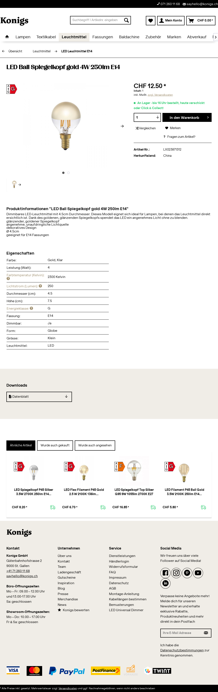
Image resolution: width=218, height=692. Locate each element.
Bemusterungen (121, 605)
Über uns (65, 556)
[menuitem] (100, 20)
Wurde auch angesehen (95, 445)
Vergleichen (146, 128)
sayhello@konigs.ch (200, 4)
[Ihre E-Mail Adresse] (180, 633)
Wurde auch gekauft (55, 445)
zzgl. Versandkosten (160, 95)
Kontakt (64, 561)
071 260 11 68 (168, 4)
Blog (61, 588)
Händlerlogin (119, 561)
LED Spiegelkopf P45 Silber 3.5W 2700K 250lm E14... (33, 492)
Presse (63, 594)
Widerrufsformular (123, 566)
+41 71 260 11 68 (18, 571)
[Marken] (174, 37)
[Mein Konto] (171, 20)
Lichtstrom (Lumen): (24, 286)
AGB (112, 588)
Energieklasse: (20, 308)
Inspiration (66, 583)
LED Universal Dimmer (126, 610)
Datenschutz (119, 583)
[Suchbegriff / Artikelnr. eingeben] (100, 20)
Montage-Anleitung (124, 594)
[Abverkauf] (196, 37)
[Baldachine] (129, 37)
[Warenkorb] (200, 20)
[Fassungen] (102, 37)
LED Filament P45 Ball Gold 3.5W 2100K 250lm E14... (184, 492)
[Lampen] (23, 37)
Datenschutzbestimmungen (182, 650)
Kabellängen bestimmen (127, 599)
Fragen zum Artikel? (179, 136)
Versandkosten (68, 688)
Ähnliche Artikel (21, 445)
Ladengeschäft (69, 572)
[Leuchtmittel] (74, 37)
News (62, 605)
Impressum (117, 577)
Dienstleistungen (122, 556)
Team (62, 566)
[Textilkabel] (46, 37)
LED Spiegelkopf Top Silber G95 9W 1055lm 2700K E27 (134, 492)
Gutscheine (67, 577)
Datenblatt (19, 396)
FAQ (112, 572)
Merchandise (68, 599)
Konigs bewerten (73, 610)
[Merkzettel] (150, 20)
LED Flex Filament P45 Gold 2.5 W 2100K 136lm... (84, 492)
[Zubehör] (153, 37)
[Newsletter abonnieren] (206, 633)
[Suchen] (126, 20)
